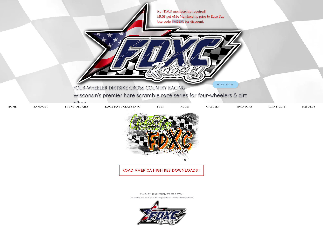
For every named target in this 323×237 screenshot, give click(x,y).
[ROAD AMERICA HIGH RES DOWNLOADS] (161, 170)
